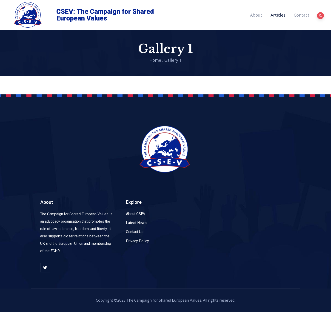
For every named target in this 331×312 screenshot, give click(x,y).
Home (155, 60)
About (256, 15)
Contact (301, 15)
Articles (278, 15)
